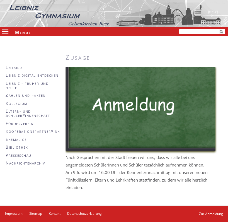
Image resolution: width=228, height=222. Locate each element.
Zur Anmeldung (211, 213)
